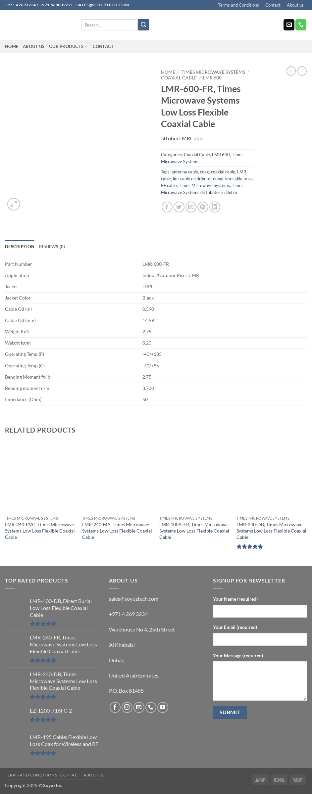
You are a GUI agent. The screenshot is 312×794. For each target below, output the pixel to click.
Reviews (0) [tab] (52, 246)
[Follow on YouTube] (162, 707)
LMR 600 (212, 77)
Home (11, 46)
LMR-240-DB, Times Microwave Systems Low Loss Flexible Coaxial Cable (271, 530)
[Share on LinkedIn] (214, 207)
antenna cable (185, 171)
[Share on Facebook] (167, 207)
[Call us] (300, 24)
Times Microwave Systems (213, 72)
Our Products (68, 46)
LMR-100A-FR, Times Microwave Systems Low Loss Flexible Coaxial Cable (194, 530)
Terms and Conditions (238, 5)
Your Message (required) (238, 655)
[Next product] (291, 70)
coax (204, 171)
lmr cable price (239, 178)
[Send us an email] (289, 24)
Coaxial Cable (179, 77)
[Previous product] (302, 70)
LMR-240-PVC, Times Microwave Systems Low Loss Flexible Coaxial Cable (40, 530)
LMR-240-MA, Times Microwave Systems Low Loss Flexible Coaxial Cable (117, 530)
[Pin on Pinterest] (202, 207)
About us (295, 5)
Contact (273, 5)
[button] (13, 204)
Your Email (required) (235, 627)
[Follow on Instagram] (127, 707)
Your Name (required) (235, 599)
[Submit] (143, 24)
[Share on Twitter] (179, 207)
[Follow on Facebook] (115, 707)
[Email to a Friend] (190, 207)
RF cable (169, 185)
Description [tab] (19, 246)
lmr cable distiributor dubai (198, 178)
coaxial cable (223, 171)
